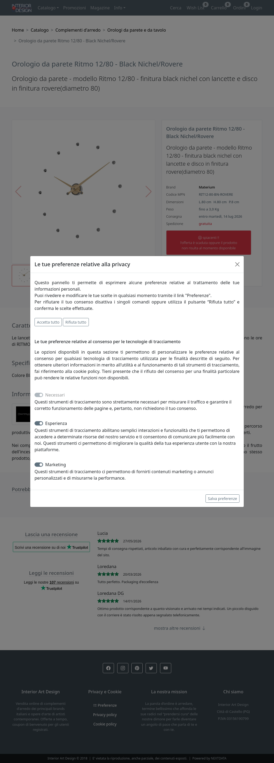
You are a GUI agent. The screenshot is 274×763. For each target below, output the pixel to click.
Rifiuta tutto (75, 322)
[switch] (39, 423)
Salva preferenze (222, 498)
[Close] (237, 264)
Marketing (55, 465)
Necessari (55, 395)
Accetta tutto (48, 322)
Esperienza (56, 423)
